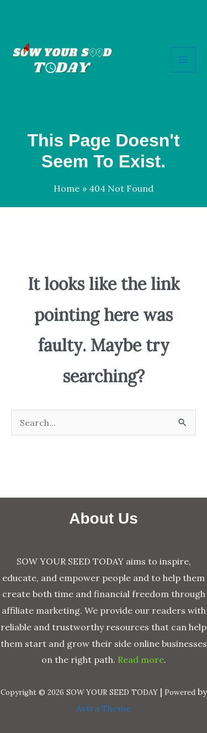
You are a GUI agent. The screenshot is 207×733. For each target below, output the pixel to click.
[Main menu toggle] (183, 59)
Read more (141, 659)
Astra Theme (103, 708)
